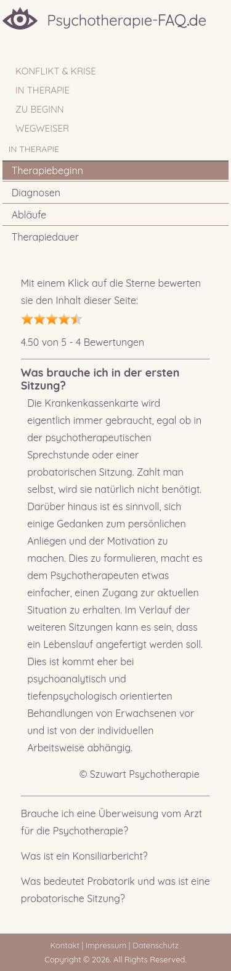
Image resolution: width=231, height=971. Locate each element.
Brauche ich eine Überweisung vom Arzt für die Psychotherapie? (112, 822)
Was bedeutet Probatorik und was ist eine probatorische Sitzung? (115, 890)
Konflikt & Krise (55, 71)
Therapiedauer (45, 237)
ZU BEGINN (39, 109)
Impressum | (108, 945)
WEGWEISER (42, 128)
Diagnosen (36, 192)
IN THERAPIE (42, 90)
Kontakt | (67, 945)
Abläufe (29, 215)
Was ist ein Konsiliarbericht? (84, 856)
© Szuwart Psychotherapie (139, 774)
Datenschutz (157, 945)
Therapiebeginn (47, 170)
